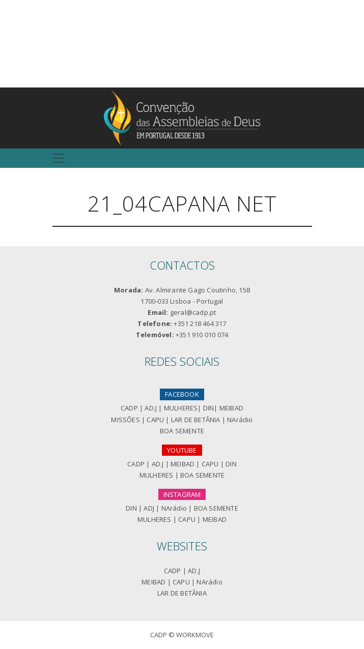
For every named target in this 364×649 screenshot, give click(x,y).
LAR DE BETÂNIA (195, 419)
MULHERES (181, 407)
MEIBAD (231, 407)
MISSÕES (125, 419)
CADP (129, 407)
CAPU (155, 419)
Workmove (195, 634)
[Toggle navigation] (58, 158)
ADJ (149, 508)
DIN (208, 407)
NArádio (240, 419)
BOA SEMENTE (182, 430)
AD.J (151, 407)
